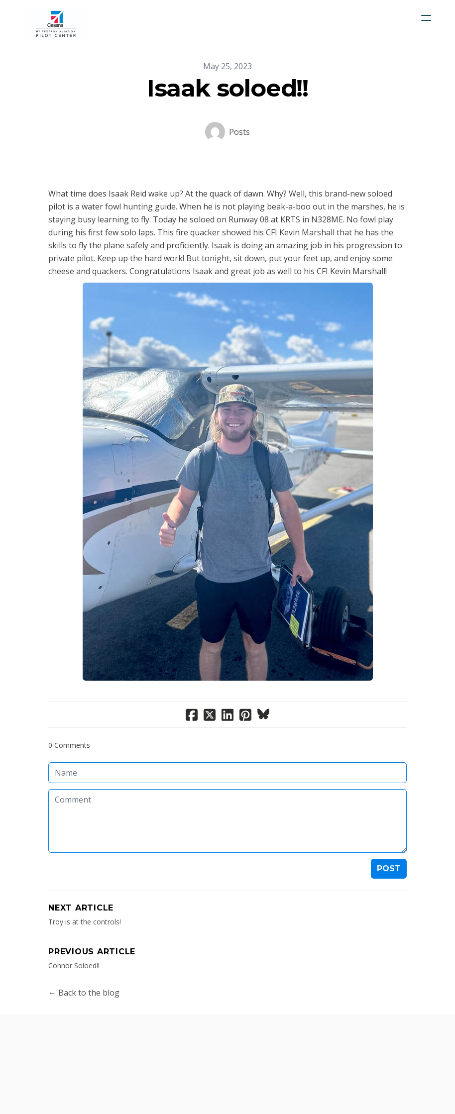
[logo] (56, 24)
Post (389, 868)
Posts (239, 131)
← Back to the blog (83, 992)
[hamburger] (426, 18)
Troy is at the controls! (84, 921)
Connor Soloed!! (74, 965)
